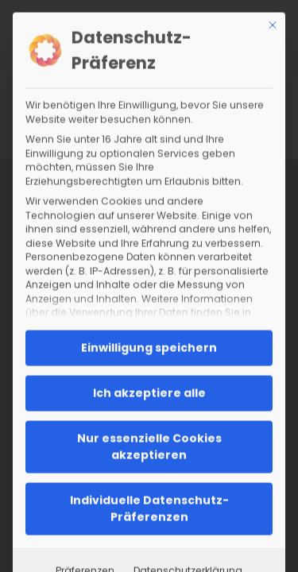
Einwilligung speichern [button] (149, 347)
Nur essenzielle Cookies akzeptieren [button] (149, 446)
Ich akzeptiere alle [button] (149, 392)
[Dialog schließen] (272, 24)
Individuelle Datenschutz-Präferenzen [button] (149, 508)
